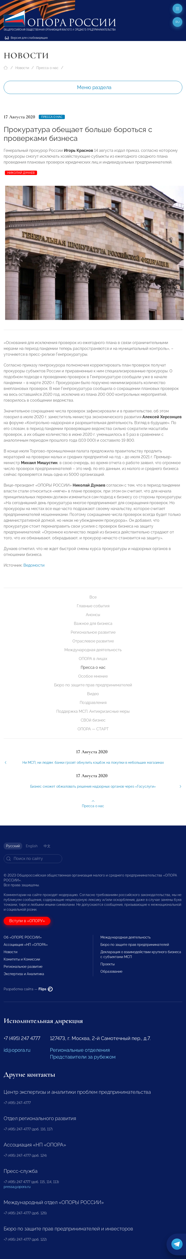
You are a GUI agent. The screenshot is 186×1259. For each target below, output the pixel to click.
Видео (93, 693)
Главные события (93, 606)
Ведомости (34, 572)
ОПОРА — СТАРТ (93, 729)
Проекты (107, 964)
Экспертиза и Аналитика (24, 974)
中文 (47, 846)
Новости (22, 68)
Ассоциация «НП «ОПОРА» (26, 945)
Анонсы (93, 614)
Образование (111, 971)
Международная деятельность (93, 650)
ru (178, 22)
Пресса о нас (47, 68)
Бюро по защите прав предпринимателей (93, 685)
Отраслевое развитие (93, 641)
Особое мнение (93, 676)
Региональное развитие (93, 632)
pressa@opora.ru (17, 1187)
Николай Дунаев (21, 173)
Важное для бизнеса (93, 623)
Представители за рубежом (83, 1057)
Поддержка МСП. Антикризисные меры (93, 711)
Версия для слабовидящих (26, 38)
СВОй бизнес (93, 720)
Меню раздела (94, 87)
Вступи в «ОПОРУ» (27, 920)
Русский (13, 846)
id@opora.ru (17, 1050)
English (32, 846)
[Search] (33, 858)
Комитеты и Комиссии (22, 959)
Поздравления (93, 702)
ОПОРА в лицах (93, 658)
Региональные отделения (80, 1050)
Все (93, 597)
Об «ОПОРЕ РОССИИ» (23, 937)
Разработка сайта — (28, 989)
